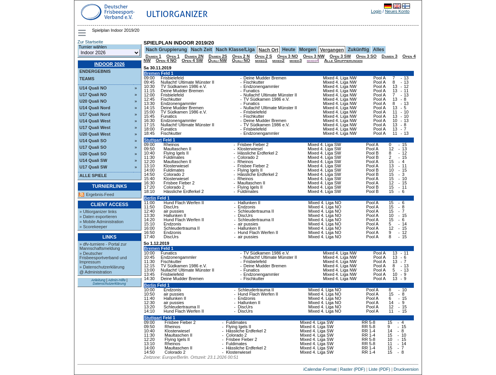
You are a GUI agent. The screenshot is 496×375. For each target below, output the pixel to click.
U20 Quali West (94, 134)
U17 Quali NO (93, 94)
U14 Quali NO (93, 88)
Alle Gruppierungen (343, 60)
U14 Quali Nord (94, 107)
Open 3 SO (366, 56)
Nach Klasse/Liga (235, 49)
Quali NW (217, 60)
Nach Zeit (201, 49)
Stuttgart (153, 140)
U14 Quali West (94, 121)
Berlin (150, 198)
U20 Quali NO (93, 101)
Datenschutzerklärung (109, 284)
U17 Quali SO (93, 147)
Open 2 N (241, 56)
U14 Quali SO (93, 140)
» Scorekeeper (93, 226)
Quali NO (241, 60)
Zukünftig (358, 49)
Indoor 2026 (109, 64)
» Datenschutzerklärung (101, 267)
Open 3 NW (314, 56)
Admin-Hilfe (117, 280)
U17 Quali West (94, 127)
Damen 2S (217, 56)
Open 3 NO (287, 56)
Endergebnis (95, 71)
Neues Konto (397, 11)
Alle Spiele (93, 175)
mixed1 (261, 60)
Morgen (307, 49)
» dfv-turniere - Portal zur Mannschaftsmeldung (103, 246)
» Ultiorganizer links (98, 211)
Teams (87, 78)
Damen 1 (154, 56)
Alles (378, 49)
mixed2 (278, 60)
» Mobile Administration (101, 221)
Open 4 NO (166, 60)
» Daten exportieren (98, 216)
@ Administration (95, 272)
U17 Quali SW (93, 167)
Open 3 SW (340, 56)
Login (376, 11)
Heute (288, 49)
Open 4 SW (192, 60)
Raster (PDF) (352, 369)
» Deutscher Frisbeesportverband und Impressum (103, 257)
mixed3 (295, 60)
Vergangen (332, 50)
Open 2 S (263, 56)
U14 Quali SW (93, 160)
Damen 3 (390, 56)
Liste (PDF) (379, 369)
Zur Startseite (90, 42)
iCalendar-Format (320, 369)
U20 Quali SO (93, 153)
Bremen (152, 73)
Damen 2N (194, 56)
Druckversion (406, 369)
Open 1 (172, 56)
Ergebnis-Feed (100, 195)
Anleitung (98, 280)
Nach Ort (268, 50)
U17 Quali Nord (94, 114)
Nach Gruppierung (166, 49)
